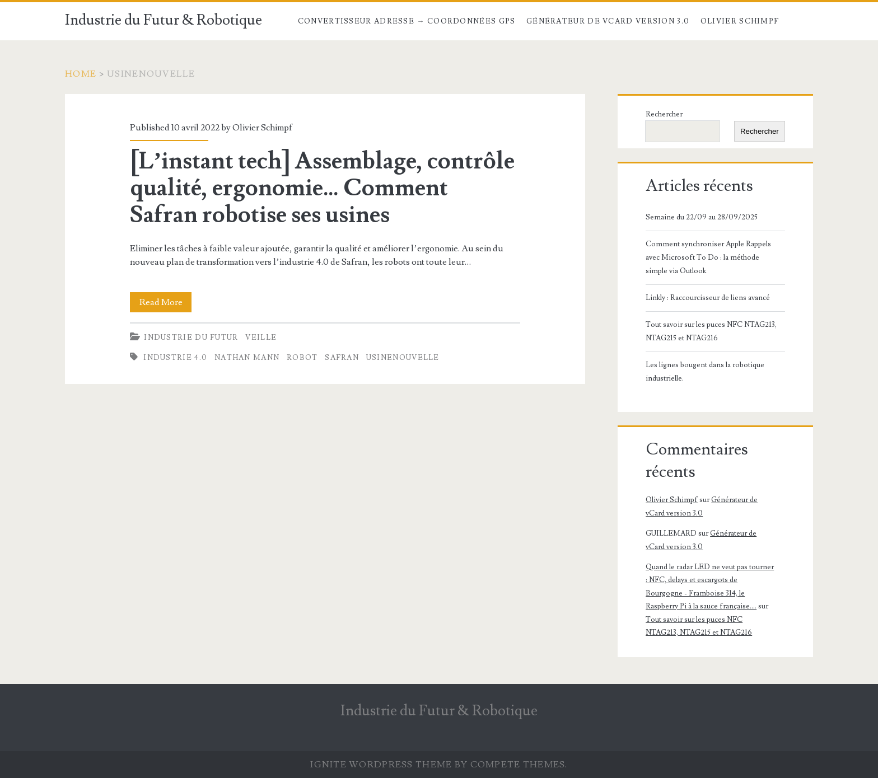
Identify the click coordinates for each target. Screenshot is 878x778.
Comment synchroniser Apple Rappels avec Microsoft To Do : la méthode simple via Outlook (708, 257)
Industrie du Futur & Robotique (163, 20)
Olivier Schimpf (739, 21)
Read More (165, 302)
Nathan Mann (246, 357)
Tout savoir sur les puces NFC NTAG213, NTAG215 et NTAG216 (711, 331)
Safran (342, 357)
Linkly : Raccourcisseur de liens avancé (708, 297)
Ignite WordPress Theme (381, 764)
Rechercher (664, 114)
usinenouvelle (403, 357)
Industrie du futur (191, 337)
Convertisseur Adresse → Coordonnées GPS (407, 21)
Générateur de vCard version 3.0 (607, 21)
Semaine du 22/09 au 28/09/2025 (702, 217)
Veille (261, 337)
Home (80, 73)
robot (302, 357)
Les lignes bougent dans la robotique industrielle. (705, 371)
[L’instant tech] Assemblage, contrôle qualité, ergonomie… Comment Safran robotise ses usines (322, 188)
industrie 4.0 (175, 357)
